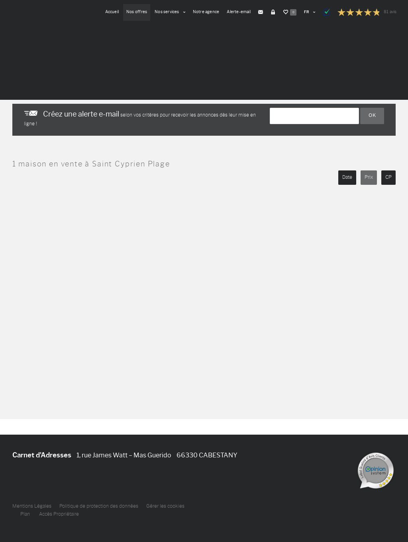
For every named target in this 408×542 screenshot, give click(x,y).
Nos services (170, 11)
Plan (25, 514)
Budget (132, 47)
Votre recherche (32, 47)
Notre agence (206, 11)
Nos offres (136, 11)
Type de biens (84, 47)
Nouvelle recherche (49, 81)
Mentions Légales (31, 506)
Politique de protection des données (98, 506)
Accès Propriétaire (59, 514)
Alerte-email (239, 11)
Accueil (112, 11)
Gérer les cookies (165, 506)
